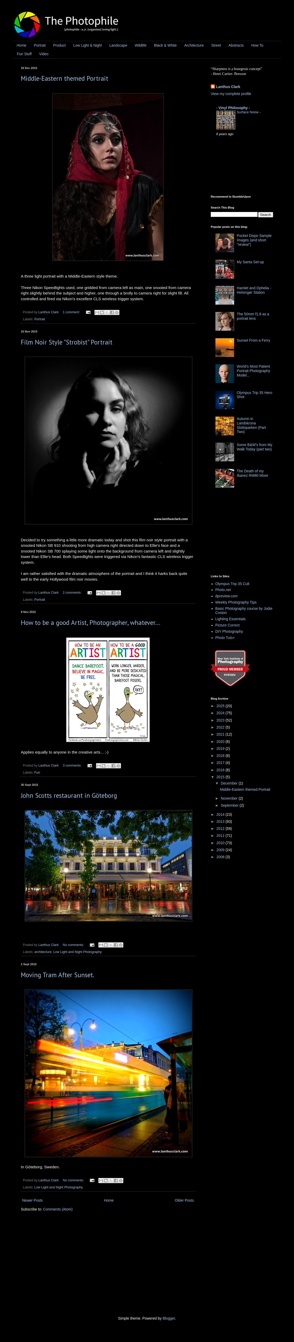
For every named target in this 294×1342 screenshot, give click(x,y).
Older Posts (184, 1200)
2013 (221, 821)
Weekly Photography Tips (236, 602)
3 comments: (72, 765)
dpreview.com (226, 596)
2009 (221, 850)
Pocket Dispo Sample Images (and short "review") (254, 240)
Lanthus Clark (228, 87)
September (230, 805)
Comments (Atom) (58, 1209)
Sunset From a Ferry (253, 340)
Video (44, 54)
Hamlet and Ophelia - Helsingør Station (254, 290)
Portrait (40, 45)
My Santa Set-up (250, 262)
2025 (221, 706)
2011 (221, 835)
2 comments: (72, 592)
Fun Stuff (24, 54)
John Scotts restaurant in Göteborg (69, 795)
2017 (221, 763)
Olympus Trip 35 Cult (232, 584)
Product (59, 45)
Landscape (118, 45)
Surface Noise (248, 112)
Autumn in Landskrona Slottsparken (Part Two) (251, 425)
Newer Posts (32, 1200)
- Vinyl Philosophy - (233, 108)
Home (21, 45)
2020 (221, 741)
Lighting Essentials (230, 619)
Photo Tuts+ (225, 638)
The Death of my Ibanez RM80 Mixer (252, 473)
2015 (221, 777)
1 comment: (72, 312)
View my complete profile (231, 94)
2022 (221, 727)
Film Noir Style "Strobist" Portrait (66, 342)
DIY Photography (229, 631)
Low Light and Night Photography (77, 952)
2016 (221, 770)
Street (216, 45)
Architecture (194, 45)
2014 (221, 814)
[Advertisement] (250, 532)
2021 (221, 734)
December (229, 783)
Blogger (169, 1318)
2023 (221, 720)
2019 (221, 749)
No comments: (74, 945)
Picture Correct (227, 625)
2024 (221, 713)
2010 (221, 843)
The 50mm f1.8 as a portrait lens (253, 316)
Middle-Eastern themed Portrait (64, 78)
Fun (37, 772)
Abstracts (236, 45)
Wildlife (140, 45)
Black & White (165, 45)
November (229, 798)
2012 (221, 828)
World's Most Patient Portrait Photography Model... (253, 370)
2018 (221, 756)
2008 (221, 857)
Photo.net (223, 590)
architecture (43, 952)
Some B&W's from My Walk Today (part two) (254, 447)
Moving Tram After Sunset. (57, 975)
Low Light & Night (87, 45)
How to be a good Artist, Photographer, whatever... (90, 622)
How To (257, 45)
